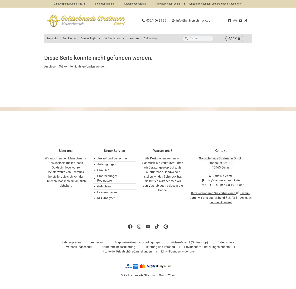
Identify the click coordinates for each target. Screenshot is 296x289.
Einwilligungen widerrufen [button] (178, 251)
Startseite (52, 38)
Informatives (115, 38)
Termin (245, 193)
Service (69, 38)
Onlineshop (150, 38)
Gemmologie (91, 38)
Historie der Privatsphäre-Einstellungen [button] (126, 251)
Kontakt (134, 38)
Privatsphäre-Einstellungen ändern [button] (207, 247)
